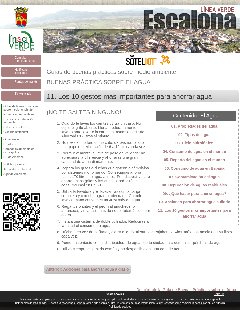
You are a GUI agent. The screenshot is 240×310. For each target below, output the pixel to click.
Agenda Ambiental (15, 174)
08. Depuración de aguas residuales (194, 185)
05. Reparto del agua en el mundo (194, 160)
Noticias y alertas (14, 164)
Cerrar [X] (219, 294)
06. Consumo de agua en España (195, 168)
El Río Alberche (13, 156)
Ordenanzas (11, 139)
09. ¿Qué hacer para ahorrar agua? (194, 193)
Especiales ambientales (18, 114)
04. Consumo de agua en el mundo (194, 151)
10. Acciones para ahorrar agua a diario (194, 202)
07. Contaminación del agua (194, 177)
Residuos (9, 144)
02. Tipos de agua (194, 135)
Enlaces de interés (15, 127)
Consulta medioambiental (25, 59)
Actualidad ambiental (17, 169)
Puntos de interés (26, 81)
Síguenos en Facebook (4, 185)
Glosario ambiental (15, 131)
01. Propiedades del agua (194, 126)
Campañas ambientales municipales (18, 150)
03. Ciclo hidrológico (194, 143)
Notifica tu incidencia (21, 71)
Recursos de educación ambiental (18, 120)
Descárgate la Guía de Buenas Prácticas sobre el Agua (186, 290)
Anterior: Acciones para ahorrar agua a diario (87, 269)
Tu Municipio (23, 93)
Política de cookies (120, 306)
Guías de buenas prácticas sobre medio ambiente (20, 108)
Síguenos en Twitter (13, 185)
